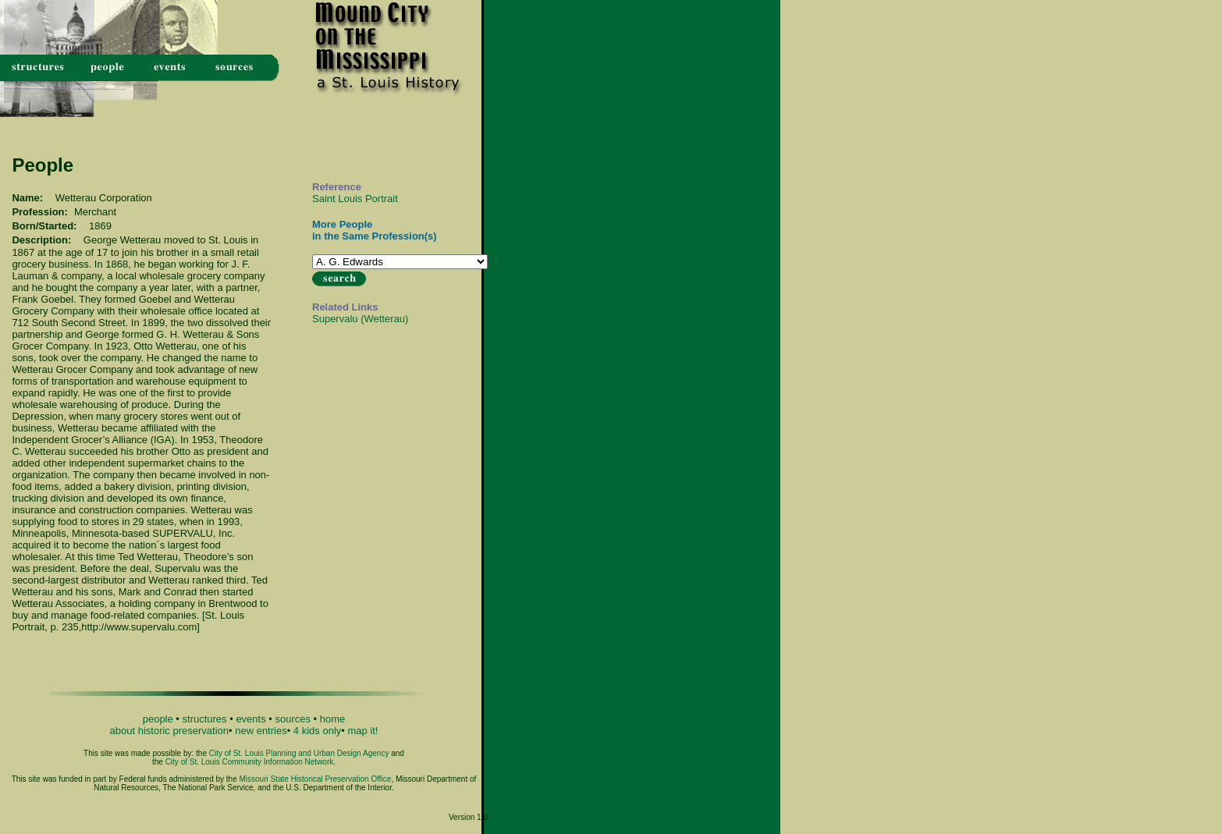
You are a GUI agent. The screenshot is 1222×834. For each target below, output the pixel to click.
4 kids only (317, 730)
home (333, 719)
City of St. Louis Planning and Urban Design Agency (299, 753)
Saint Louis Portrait (355, 198)
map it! (362, 730)
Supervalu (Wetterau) (360, 319)
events (250, 719)
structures (205, 719)
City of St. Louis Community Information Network (249, 762)
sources (293, 719)
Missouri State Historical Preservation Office (316, 779)
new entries (260, 730)
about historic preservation (169, 730)
